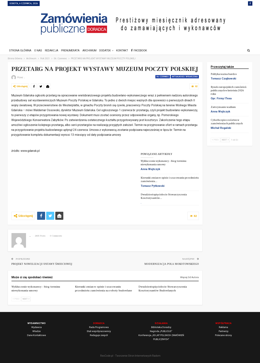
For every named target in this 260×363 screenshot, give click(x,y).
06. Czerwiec (162, 77)
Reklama (223, 327)
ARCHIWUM (92, 50)
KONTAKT (125, 50)
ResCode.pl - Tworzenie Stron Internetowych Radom (130, 355)
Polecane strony (223, 335)
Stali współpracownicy (99, 331)
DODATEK (108, 50)
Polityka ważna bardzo (224, 74)
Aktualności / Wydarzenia (185, 77)
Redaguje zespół (99, 335)
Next (26, 299)
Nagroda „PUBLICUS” (161, 331)
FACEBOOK (143, 50)
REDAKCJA (52, 50)
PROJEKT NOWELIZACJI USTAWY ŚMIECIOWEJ (41, 264)
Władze (36, 331)
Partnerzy (223, 331)
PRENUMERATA (72, 50)
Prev (16, 299)
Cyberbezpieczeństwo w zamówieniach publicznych (227, 121)
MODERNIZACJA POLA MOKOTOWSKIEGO (171, 264)
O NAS (39, 50)
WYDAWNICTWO (36, 323)
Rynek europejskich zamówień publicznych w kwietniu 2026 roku (229, 90)
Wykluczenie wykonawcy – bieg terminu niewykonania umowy (163, 162)
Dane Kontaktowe (36, 335)
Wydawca (36, 327)
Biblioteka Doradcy (161, 327)
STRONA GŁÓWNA (20, 50)
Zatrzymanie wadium (223, 107)
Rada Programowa (99, 327)
